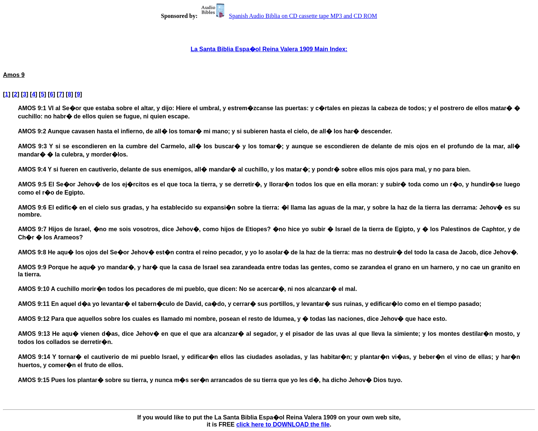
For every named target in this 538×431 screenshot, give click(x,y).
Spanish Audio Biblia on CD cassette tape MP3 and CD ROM (288, 16)
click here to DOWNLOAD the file (283, 424)
